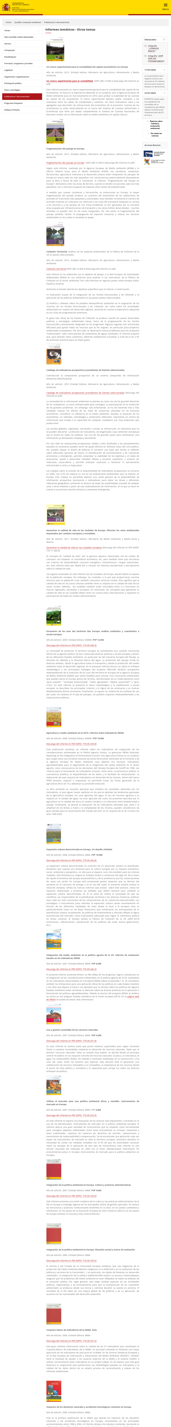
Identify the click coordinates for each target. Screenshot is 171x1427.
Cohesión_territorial (56, 268)
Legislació (8, 70)
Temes (7, 30)
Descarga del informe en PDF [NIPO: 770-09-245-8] (71, 860)
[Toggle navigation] (164, 7)
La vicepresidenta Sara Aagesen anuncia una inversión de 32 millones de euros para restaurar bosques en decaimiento (155, 81)
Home (8, 22)
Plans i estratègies (12, 90)
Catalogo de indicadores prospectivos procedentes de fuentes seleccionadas (85, 392)
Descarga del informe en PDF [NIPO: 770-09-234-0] (71, 1195)
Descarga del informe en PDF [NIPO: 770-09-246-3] (71, 969)
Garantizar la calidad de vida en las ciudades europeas (74, 547)
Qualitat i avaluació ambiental (28, 22)
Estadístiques (10, 57)
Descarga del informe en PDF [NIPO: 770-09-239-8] (71, 743)
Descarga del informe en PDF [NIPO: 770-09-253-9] (71, 1115)
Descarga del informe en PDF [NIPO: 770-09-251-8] (71, 1040)
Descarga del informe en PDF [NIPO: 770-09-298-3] (71, 645)
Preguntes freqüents (13, 103)
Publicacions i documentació (56, 22)
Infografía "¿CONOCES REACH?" (153, 48)
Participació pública (12, 83)
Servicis (7, 43)
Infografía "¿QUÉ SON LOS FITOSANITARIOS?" (156, 58)
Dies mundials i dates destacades (18, 37)
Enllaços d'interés (12, 109)
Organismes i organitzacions (16, 76)
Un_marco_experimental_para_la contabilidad (69, 81)
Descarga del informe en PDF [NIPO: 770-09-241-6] (71, 1340)
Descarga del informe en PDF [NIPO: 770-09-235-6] (71, 1260)
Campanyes (9, 50)
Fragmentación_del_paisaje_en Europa (65, 162)
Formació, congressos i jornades (18, 63)
